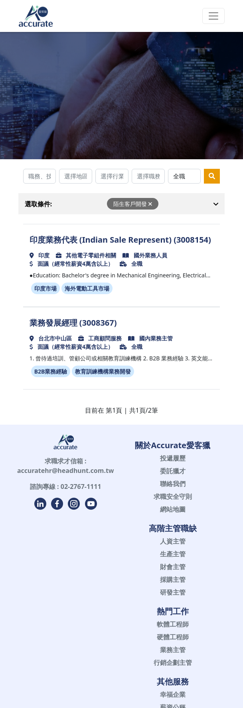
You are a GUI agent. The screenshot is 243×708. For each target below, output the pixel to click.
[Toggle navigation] (213, 16)
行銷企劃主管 (173, 662)
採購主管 (173, 579)
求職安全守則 (173, 496)
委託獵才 (173, 471)
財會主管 (173, 566)
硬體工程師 (173, 637)
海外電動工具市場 (87, 288)
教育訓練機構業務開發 (103, 371)
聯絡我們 (173, 483)
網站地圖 (173, 509)
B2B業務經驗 (50, 371)
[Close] (150, 204)
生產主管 (173, 554)
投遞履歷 (173, 458)
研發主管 (173, 592)
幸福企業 (173, 694)
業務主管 (173, 649)
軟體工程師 (173, 624)
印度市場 (45, 288)
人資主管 (173, 541)
